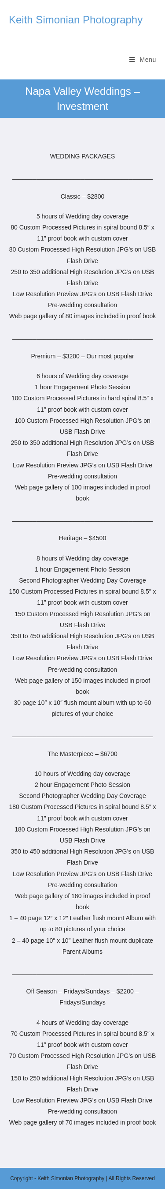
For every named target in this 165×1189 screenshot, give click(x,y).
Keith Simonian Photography (76, 20)
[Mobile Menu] (142, 59)
